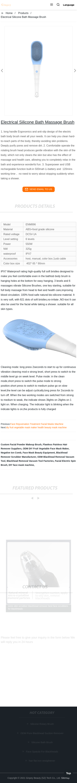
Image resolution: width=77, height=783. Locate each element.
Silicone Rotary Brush (42, 724)
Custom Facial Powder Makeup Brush (21, 444)
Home (9, 13)
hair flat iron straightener (42, 760)
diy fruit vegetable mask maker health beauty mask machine (36, 427)
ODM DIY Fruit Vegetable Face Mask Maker (46, 448)
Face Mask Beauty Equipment (39, 452)
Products (23, 13)
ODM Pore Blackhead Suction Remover (42, 733)
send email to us (38, 189)
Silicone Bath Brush (42, 742)
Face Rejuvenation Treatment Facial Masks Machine (36, 424)
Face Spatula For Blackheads (42, 751)
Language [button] (68, 5)
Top (68, 773)
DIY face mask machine (21, 465)
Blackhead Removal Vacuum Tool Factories (30, 461)
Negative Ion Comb (11, 452)
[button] (52, 5)
